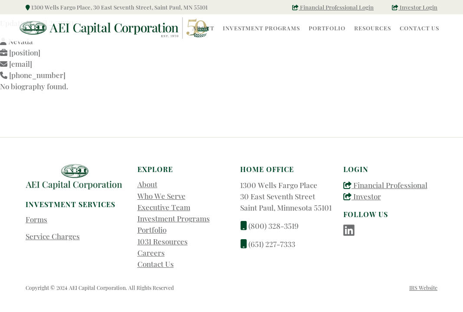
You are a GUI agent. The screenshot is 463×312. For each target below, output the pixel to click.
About (147, 184)
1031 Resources (162, 241)
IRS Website (423, 287)
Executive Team (163, 207)
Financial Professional (385, 185)
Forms (36, 219)
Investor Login (414, 7)
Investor (362, 196)
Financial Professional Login (333, 7)
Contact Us (155, 264)
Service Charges (53, 236)
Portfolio (151, 229)
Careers (151, 252)
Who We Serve (161, 196)
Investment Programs (173, 218)
